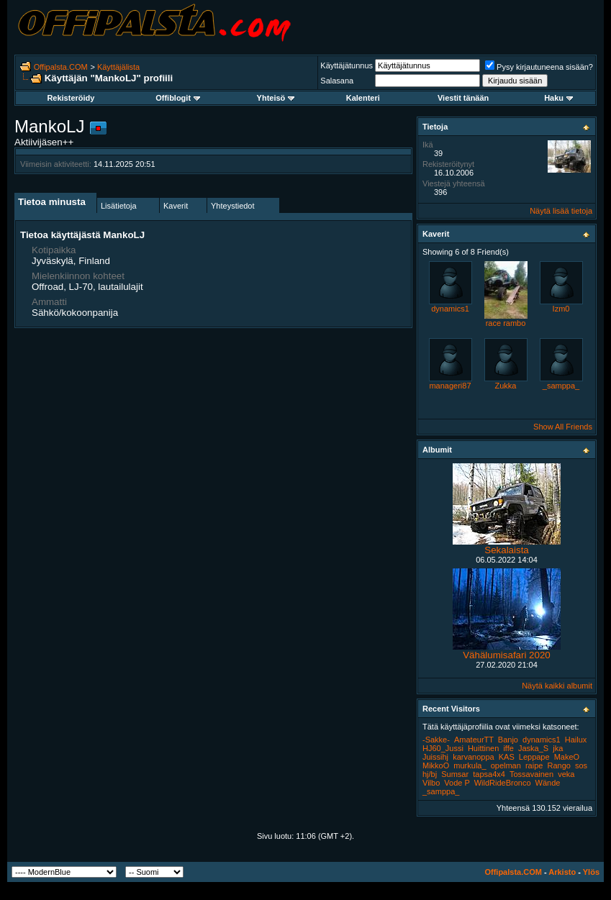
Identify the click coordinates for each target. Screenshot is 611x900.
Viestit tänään (463, 98)
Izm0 (561, 308)
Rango (558, 765)
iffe (508, 748)
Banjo (508, 739)
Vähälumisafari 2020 (507, 655)
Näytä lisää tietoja (561, 210)
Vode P (456, 782)
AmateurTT (474, 739)
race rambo (506, 323)
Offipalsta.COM (61, 67)
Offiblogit (177, 98)
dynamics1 (450, 308)
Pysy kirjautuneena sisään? (539, 67)
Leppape (534, 757)
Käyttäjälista (118, 67)
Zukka (506, 385)
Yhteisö (276, 98)
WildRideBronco (502, 782)
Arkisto (562, 872)
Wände (548, 782)
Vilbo (431, 782)
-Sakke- (436, 739)
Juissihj (435, 757)
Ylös (591, 872)
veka (566, 774)
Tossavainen (531, 774)
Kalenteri (363, 98)
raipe (534, 765)
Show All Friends (562, 426)
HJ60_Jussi (442, 748)
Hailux (576, 739)
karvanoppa (473, 757)
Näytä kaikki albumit (557, 685)
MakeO (566, 757)
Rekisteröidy (70, 98)
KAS (507, 757)
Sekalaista (506, 550)
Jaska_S (533, 748)
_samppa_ (561, 385)
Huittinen (483, 748)
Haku (558, 98)
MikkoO (435, 765)
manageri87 (450, 385)
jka (558, 748)
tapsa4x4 (489, 774)
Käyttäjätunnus (346, 65)
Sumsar (455, 774)
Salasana (336, 80)
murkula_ (469, 765)
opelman (506, 765)
